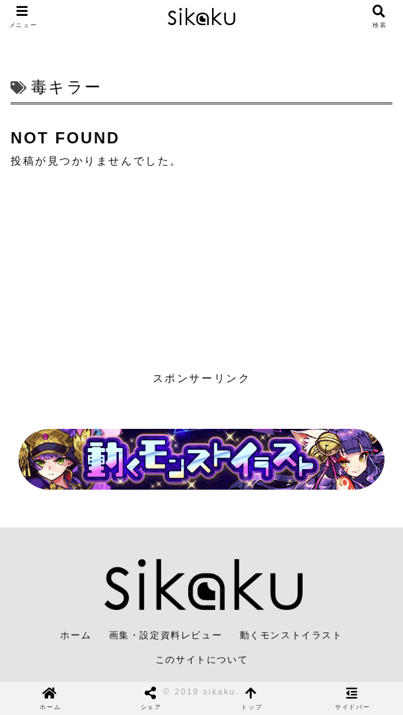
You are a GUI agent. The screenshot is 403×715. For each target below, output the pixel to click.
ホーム (75, 635)
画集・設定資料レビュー (166, 635)
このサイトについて (201, 659)
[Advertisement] (201, 270)
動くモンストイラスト (291, 635)
